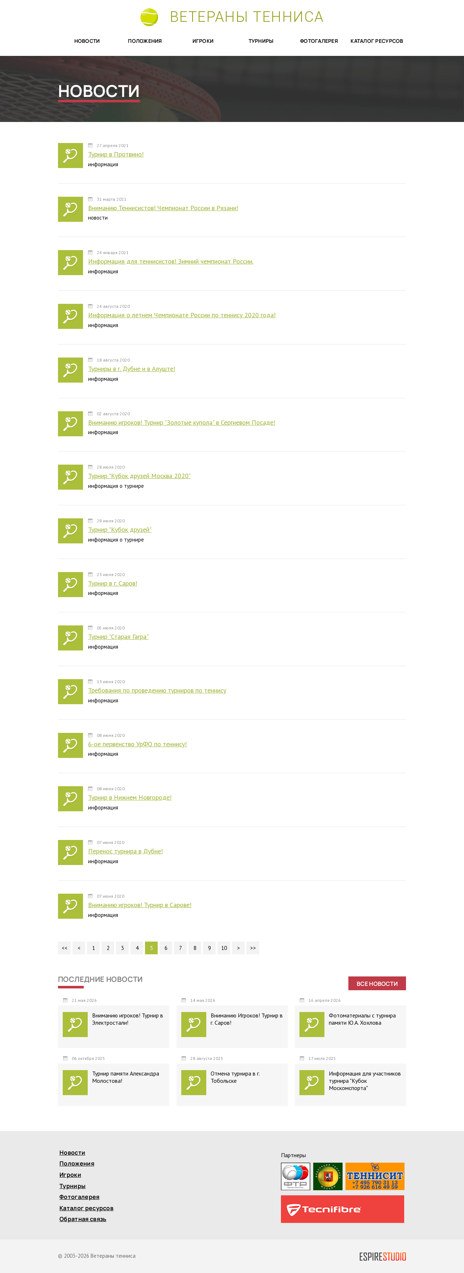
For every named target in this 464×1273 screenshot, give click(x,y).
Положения (145, 41)
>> (253, 947)
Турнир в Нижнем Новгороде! (129, 797)
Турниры (261, 41)
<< (64, 947)
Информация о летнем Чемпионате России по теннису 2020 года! (182, 315)
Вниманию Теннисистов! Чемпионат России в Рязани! (163, 208)
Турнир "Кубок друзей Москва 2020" (139, 476)
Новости (87, 41)
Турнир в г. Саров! (112, 583)
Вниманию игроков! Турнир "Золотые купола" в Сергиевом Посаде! (181, 422)
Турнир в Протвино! (116, 154)
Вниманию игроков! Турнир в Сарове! (139, 905)
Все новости (377, 984)
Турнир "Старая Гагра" (118, 636)
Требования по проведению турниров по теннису (157, 690)
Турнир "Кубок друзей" (120, 529)
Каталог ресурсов (377, 41)
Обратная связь (82, 1219)
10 (224, 947)
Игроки (203, 41)
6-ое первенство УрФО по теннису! (137, 744)
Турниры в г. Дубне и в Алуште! (131, 368)
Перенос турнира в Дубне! (125, 851)
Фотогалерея (319, 41)
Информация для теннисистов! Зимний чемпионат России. (170, 261)
